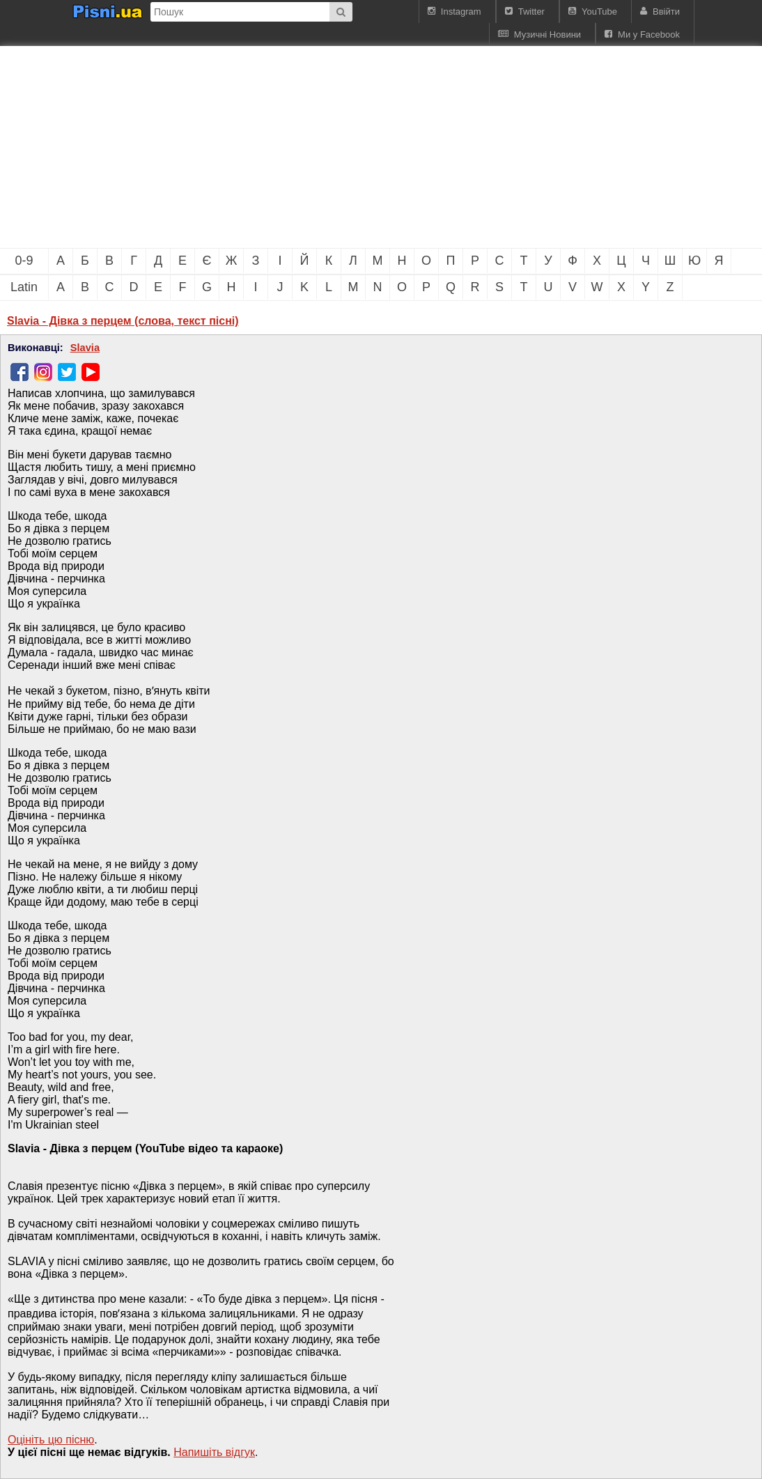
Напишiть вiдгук (214, 1452)
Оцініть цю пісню (51, 1440)
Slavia (85, 347)
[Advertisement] (236, 147)
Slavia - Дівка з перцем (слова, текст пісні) (123, 321)
